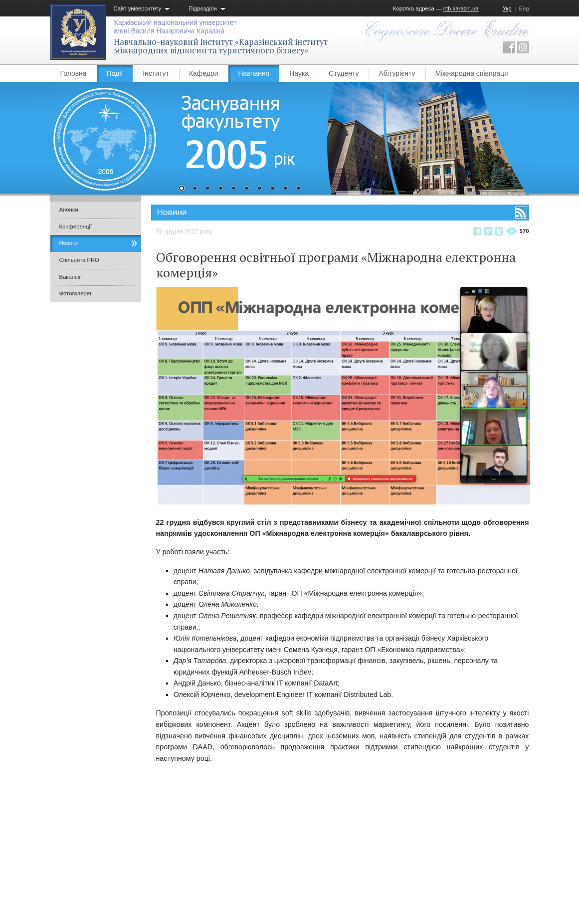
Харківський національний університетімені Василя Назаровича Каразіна (175, 26)
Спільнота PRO (79, 260)
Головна (73, 73)
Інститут (156, 73)
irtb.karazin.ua (461, 8)
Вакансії (70, 277)
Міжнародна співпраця (471, 73)
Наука (299, 73)
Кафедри (203, 73)
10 (298, 189)
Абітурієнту (397, 73)
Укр (507, 8)
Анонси (68, 210)
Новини (69, 243)
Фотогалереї (75, 293)
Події (115, 73)
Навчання (254, 73)
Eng (524, 8)
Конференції (75, 226)
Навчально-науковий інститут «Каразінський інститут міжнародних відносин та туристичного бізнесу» (221, 46)
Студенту (344, 73)
